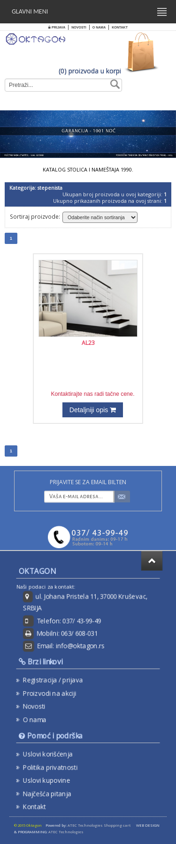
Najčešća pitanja (51, 791)
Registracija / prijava (56, 681)
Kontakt (120, 27)
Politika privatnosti (53, 768)
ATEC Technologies (66, 832)
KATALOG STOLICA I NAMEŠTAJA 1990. (88, 169)
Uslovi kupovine (50, 779)
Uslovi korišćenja (51, 755)
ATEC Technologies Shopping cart (99, 825)
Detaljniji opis (92, 410)
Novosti (78, 27)
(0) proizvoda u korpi (90, 70)
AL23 (88, 343)
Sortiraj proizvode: (35, 216)
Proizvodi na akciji (53, 693)
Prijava (56, 27)
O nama (99, 27)
